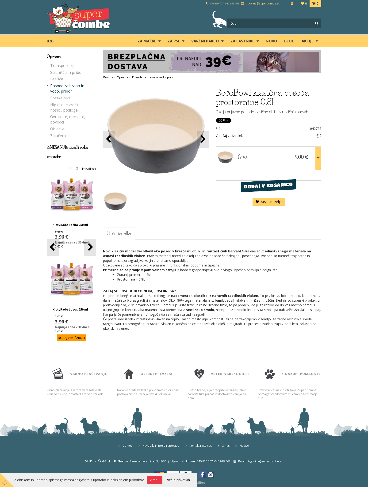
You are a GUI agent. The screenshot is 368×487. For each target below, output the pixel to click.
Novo (271, 41)
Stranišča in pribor (66, 72)
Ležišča (56, 79)
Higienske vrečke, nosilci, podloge (65, 107)
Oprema (122, 77)
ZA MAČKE (147, 41)
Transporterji (62, 65)
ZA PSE (174, 41)
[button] (90, 247)
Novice (244, 446)
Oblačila (57, 128)
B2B (50, 41)
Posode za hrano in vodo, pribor (67, 88)
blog (289, 41)
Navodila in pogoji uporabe (160, 446)
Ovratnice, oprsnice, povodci (67, 119)
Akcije (307, 41)
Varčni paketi (205, 41)
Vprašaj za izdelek (229, 135)
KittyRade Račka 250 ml (70, 225)
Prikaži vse (89, 169)
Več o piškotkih (178, 480)
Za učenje (58, 135)
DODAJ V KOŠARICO (268, 186)
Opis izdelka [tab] (119, 233)
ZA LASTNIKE (242, 41)
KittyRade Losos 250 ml (70, 309)
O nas (226, 446)
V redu (154, 480)
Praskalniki (60, 98)
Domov (108, 77)
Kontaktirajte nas (200, 446)
